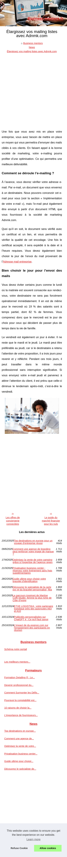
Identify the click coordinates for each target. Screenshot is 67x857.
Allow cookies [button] (48, 848)
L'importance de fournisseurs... (21, 715)
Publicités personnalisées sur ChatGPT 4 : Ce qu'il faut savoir (31, 618)
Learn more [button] (34, 839)
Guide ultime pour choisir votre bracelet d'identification (29, 580)
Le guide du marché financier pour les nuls (51, 520)
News (32, 47)
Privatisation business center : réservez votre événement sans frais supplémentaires (32, 570)
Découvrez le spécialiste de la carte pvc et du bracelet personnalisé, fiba (32, 588)
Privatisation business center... (20, 753)
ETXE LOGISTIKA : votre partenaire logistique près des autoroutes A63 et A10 (33, 608)
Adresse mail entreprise (17, 261)
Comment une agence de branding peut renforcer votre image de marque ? (33, 551)
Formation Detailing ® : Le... (19, 677)
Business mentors (33, 43)
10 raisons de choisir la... (17, 707)
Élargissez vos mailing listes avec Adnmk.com (32, 51)
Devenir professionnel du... (18, 685)
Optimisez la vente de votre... (20, 746)
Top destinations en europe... (20, 731)
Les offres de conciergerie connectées (13, 520)
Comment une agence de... (19, 738)
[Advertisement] (33, 88)
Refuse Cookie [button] (19, 848)
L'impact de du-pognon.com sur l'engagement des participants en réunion (32, 627)
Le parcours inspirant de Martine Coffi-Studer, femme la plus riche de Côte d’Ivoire (32, 598)
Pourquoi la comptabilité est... (20, 700)
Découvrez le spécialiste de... (20, 768)
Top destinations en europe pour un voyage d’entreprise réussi (33, 541)
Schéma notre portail (15, 649)
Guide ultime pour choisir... (18, 761)
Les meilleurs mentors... (17, 661)
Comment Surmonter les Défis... (21, 692)
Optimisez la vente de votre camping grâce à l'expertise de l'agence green (33, 561)
